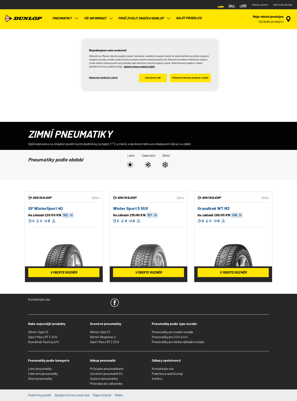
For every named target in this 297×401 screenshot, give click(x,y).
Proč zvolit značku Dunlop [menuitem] (144, 18)
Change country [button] (260, 4)
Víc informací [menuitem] (98, 18)
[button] (65, 215)
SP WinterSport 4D (45, 208)
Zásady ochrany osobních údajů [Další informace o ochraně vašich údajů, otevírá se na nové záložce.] (139, 66)
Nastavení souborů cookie (103, 77)
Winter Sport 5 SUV (130, 208)
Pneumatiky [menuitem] (65, 18)
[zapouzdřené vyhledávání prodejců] (272, 19)
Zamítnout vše (153, 77)
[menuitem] (220, 6)
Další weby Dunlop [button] (282, 4)
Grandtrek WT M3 (213, 208)
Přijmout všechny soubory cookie (190, 77)
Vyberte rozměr (63, 272)
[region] (150, 65)
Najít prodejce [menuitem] (189, 18)
